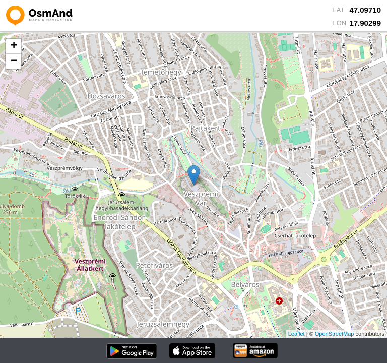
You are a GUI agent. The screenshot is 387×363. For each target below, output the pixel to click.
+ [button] (14, 46)
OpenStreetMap (334, 334)
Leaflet (296, 334)
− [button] (14, 61)
